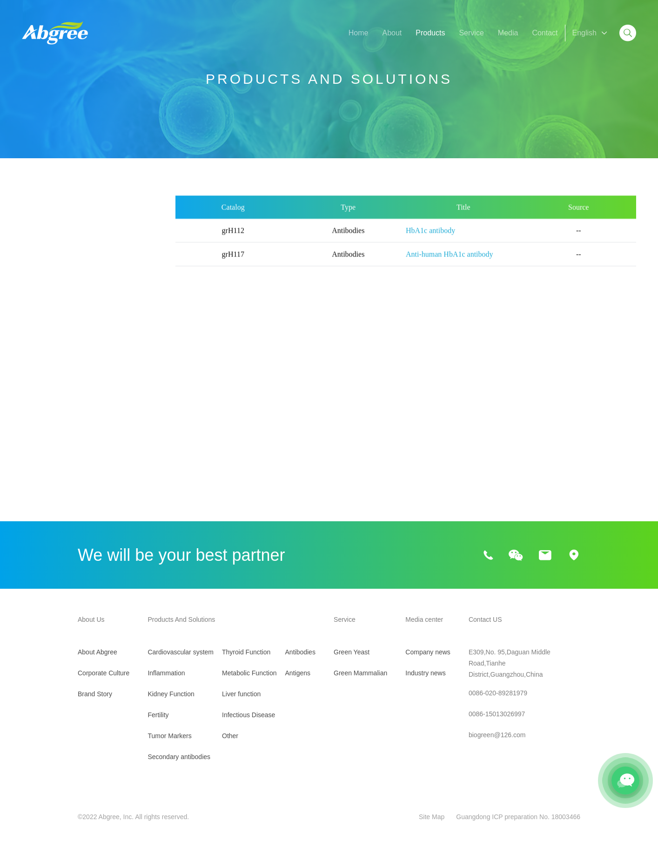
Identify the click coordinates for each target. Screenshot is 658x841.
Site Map (431, 817)
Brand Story (95, 694)
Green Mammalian (360, 673)
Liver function (44, 460)
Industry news (425, 673)
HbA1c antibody (430, 240)
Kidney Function (48, 285)
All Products (41, 213)
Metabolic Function (53, 403)
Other (31, 508)
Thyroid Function (49, 379)
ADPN (110, 426)
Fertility (34, 308)
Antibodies (300, 652)
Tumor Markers (47, 332)
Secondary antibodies (58, 356)
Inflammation (43, 261)
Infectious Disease (52, 484)
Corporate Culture (103, 673)
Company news (427, 652)
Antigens (297, 673)
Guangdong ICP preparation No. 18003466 (518, 817)
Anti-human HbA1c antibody (449, 264)
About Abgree (97, 652)
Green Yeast (351, 652)
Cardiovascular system (59, 237)
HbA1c (34, 426)
